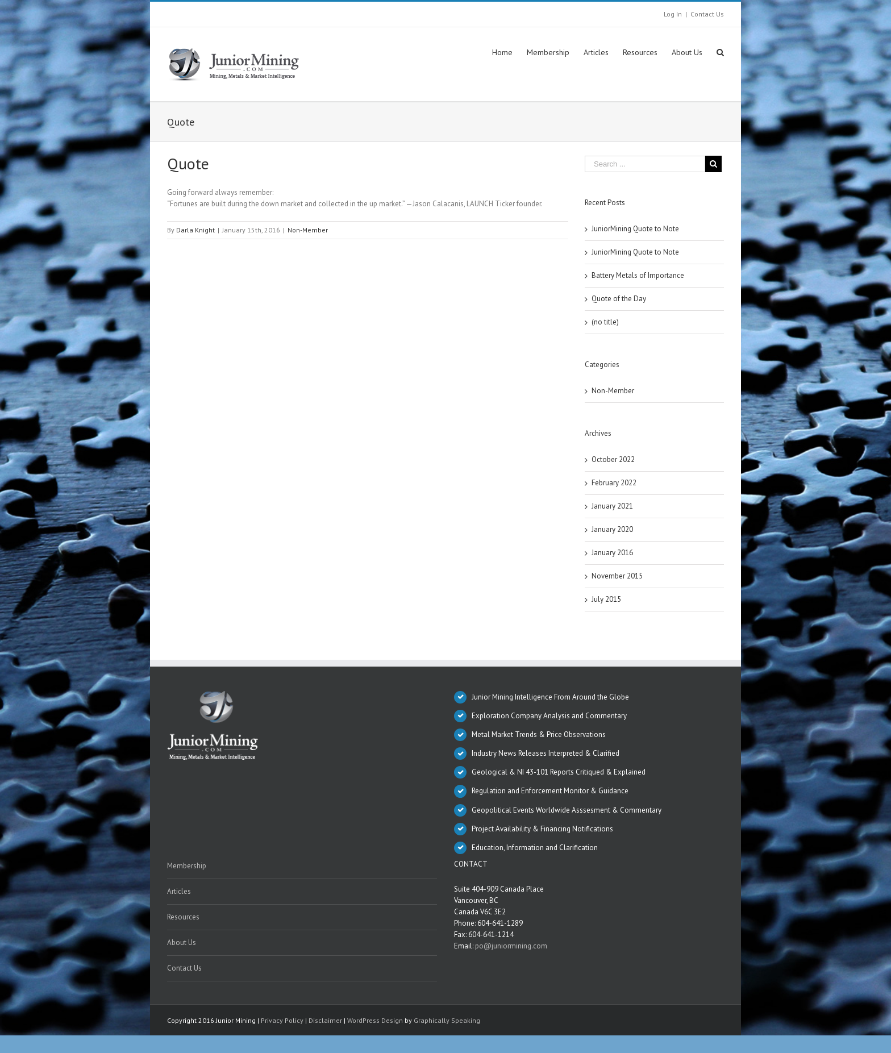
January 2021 (612, 506)
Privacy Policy (282, 1020)
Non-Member (308, 230)
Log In (673, 14)
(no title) (605, 322)
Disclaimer (325, 1020)
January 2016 (612, 552)
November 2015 (617, 576)
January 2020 (612, 529)
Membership (186, 866)
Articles (179, 891)
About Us (181, 942)
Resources (183, 917)
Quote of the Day (619, 298)
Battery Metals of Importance (638, 275)
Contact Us (707, 14)
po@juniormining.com (511, 946)
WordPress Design (375, 1020)
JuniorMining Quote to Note (635, 229)
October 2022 (613, 459)
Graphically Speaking (447, 1020)
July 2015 (606, 599)
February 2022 (614, 483)
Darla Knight (195, 230)
